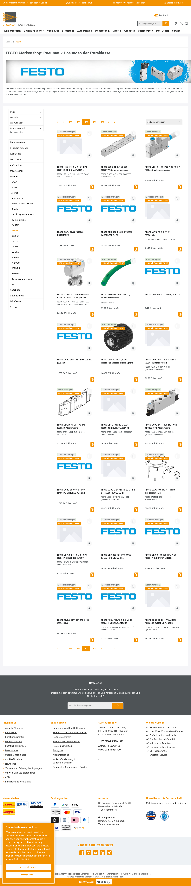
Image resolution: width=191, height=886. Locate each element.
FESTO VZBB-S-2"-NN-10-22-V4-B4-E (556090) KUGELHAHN (118, 491)
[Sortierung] (164, 122)
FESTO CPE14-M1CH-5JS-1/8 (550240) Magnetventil (71, 426)
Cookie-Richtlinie (13, 759)
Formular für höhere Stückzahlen (70, 732)
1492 (101, 122)
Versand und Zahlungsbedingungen (23, 768)
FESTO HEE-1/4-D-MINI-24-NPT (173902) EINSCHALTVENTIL (72, 168)
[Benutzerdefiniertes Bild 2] (164, 815)
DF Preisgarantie (13, 741)
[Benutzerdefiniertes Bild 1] (151, 815)
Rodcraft (15, 273)
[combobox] (150, 23)
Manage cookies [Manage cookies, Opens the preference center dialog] (28, 875)
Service (13, 307)
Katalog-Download (62, 746)
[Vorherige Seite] (63, 122)
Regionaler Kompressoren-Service (70, 767)
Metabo (15, 252)
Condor (15, 209)
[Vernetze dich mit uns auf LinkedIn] (102, 853)
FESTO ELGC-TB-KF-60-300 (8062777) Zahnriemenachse (114, 168)
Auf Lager (18, 123)
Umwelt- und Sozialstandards (20, 772)
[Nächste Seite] (109, 122)
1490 (85, 122)
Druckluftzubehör (19, 148)
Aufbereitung (16, 165)
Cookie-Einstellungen (16, 755)
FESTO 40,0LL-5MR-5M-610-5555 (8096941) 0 (73, 621)
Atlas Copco (17, 198)
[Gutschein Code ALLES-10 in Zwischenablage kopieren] (108, 882)
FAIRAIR (15, 225)
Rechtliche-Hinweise (15, 746)
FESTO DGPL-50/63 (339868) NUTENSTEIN (70, 233)
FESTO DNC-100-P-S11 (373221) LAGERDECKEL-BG (116, 233)
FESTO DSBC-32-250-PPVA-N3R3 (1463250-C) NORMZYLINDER (160, 621)
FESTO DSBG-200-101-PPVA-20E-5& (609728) (74, 361)
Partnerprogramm (62, 737)
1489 (78, 122)
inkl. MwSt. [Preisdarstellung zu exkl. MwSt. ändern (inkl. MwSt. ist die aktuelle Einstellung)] (161, 15)
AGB (7, 777)
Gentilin (15, 236)
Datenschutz (11, 750)
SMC (13, 284)
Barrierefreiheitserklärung (18, 781)
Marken (14, 176)
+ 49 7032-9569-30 (110, 740)
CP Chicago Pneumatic (22, 214)
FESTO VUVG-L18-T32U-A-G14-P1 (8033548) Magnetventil (161, 361)
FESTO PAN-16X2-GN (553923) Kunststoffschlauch (115, 296)
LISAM (14, 246)
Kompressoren (17, 142)
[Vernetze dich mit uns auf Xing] (109, 853)
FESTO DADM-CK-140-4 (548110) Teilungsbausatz (160, 491)
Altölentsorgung (61, 755)
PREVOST (16, 263)
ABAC (14, 182)
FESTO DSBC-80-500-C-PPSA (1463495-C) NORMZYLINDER (71, 491)
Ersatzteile (15, 159)
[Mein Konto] (181, 23)
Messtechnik (16, 171)
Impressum (11, 732)
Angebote (15, 290)
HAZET (14, 241)
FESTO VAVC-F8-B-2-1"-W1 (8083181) (158, 233)
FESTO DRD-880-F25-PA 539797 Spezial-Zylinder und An (116, 556)
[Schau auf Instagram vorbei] (88, 853)
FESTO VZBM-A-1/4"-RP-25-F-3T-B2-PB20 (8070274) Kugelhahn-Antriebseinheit (73, 296)
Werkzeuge (15, 153)
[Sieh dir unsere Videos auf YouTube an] (95, 853)
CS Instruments (18, 220)
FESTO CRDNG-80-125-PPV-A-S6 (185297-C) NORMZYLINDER (160, 556)
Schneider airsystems (21, 279)
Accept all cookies (28, 867)
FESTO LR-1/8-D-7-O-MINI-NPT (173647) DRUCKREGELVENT (72, 556)
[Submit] (117, 705)
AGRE (14, 187)
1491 (93, 122)
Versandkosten (88, 874)
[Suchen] (165, 23)
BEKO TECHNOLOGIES (22, 203)
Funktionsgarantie (14, 737)
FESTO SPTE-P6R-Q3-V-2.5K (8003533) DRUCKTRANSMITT (115, 426)
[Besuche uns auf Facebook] (82, 853)
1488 (70, 122)
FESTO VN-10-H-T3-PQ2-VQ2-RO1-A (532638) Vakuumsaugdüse (162, 168)
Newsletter (10, 764)
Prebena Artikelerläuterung (66, 741)
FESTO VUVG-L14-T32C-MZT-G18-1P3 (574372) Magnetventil (161, 426)
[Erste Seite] (57, 122)
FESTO (14, 230)
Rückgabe (58, 750)
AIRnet (14, 193)
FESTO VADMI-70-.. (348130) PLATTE (162, 295)
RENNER (15, 268)
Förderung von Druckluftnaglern (69, 728)
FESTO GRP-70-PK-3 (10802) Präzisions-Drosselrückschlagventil (117, 361)
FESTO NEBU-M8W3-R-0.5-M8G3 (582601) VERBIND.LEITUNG (116, 621)
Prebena (15, 257)
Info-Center (15, 301)
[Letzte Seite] (114, 122)
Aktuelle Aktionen (14, 728)
